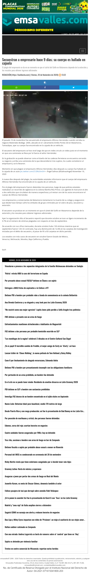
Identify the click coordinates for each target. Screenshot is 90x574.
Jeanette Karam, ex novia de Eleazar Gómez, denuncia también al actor (33, 483)
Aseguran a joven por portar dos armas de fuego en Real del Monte (32, 476)
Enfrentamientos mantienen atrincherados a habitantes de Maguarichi (33, 324)
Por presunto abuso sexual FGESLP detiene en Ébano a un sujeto (30, 280)
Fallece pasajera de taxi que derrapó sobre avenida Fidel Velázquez (31, 490)
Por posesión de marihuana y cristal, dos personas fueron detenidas (32, 418)
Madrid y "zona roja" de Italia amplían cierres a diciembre (28, 505)
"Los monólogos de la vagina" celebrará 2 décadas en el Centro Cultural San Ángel (38, 338)
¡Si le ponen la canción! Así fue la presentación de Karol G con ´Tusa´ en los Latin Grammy (41, 497)
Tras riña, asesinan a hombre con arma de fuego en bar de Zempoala (32, 440)
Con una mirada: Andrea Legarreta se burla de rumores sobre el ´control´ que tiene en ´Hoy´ (42, 534)
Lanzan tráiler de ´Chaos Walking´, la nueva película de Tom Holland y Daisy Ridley (38, 353)
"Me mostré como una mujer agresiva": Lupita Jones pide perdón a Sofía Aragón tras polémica (42, 309)
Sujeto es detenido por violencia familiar (21, 541)
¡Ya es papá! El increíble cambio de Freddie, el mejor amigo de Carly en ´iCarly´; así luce (40, 345)
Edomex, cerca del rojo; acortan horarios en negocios (26, 425)
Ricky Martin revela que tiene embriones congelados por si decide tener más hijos (38, 461)
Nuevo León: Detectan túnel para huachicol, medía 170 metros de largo (33, 403)
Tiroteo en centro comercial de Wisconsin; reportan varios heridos (31, 548)
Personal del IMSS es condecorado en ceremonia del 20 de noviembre (33, 454)
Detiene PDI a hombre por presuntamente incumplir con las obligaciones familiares (38, 367)
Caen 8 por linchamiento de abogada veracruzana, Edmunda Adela (31, 360)
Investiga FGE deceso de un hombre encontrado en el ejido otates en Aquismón (36, 396)
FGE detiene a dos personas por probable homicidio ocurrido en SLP (32, 331)
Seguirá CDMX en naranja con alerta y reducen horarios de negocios (32, 512)
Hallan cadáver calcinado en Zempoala (20, 526)
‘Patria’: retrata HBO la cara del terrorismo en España (26, 273)
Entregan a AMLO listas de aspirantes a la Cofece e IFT (27, 287)
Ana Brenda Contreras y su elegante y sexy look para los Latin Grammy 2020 (36, 302)
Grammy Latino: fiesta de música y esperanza (23, 468)
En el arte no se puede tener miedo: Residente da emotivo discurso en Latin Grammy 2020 (41, 382)
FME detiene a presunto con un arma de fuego (23, 316)
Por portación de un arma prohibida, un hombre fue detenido (29, 374)
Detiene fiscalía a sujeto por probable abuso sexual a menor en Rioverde (34, 447)
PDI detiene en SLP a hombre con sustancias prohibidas (27, 389)
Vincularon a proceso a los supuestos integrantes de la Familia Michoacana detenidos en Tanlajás (44, 266)
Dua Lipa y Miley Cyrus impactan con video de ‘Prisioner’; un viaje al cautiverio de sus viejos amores (45, 519)
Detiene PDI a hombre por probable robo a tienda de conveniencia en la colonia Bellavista (41, 295)
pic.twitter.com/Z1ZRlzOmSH (32, 171)
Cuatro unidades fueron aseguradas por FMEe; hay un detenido (30, 432)
